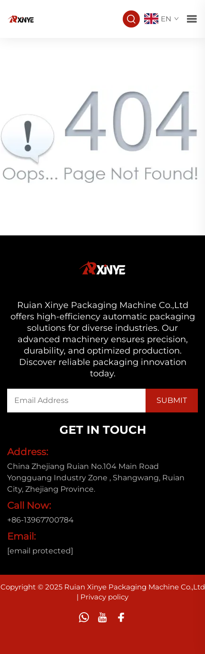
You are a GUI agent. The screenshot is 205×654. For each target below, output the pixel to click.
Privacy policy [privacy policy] (104, 596)
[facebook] (121, 617)
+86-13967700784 (40, 519)
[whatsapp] (84, 617)
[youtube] (102, 617)
